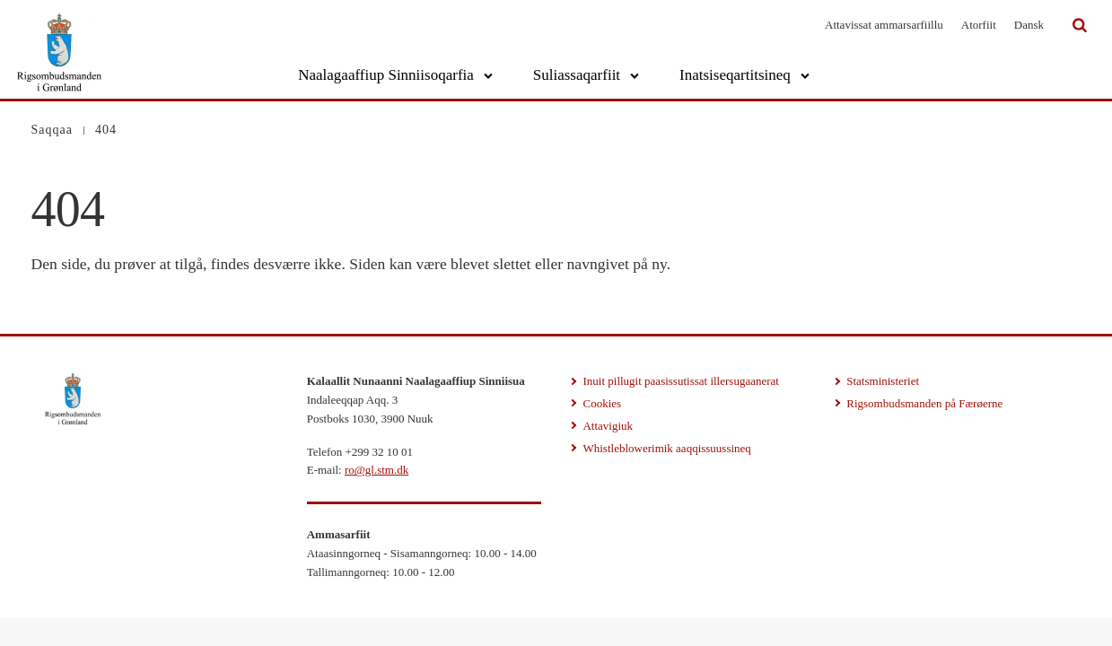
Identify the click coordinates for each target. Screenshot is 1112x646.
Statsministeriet (882, 381)
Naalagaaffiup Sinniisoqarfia (386, 74)
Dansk (1029, 24)
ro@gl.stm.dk (376, 469)
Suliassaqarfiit (576, 74)
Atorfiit (978, 24)
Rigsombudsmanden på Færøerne (924, 403)
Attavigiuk (607, 425)
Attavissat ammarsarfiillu (884, 24)
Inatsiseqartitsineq (735, 74)
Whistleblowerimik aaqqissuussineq (666, 448)
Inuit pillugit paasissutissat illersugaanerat (680, 381)
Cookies (601, 403)
